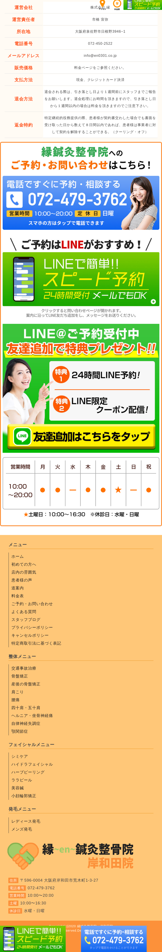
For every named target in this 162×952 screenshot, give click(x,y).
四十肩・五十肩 (25, 708)
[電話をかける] (81, 226)
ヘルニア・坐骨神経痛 (32, 715)
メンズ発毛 (21, 829)
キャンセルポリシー (30, 635)
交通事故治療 (23, 668)
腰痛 (15, 700)
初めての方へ (23, 564)
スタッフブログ (25, 619)
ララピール (21, 780)
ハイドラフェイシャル (32, 764)
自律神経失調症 (25, 723)
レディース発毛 (25, 821)
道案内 (17, 588)
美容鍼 (17, 788)
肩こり (17, 692)
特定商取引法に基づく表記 (36, 643)
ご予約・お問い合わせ (32, 604)
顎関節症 (19, 731)
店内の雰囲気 (23, 572)
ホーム (17, 556)
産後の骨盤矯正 (25, 684)
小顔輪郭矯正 (23, 796)
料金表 (17, 596)
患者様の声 (21, 580)
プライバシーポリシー (32, 627)
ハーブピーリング (28, 772)
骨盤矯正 (19, 676)
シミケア (19, 756)
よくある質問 (23, 612)
